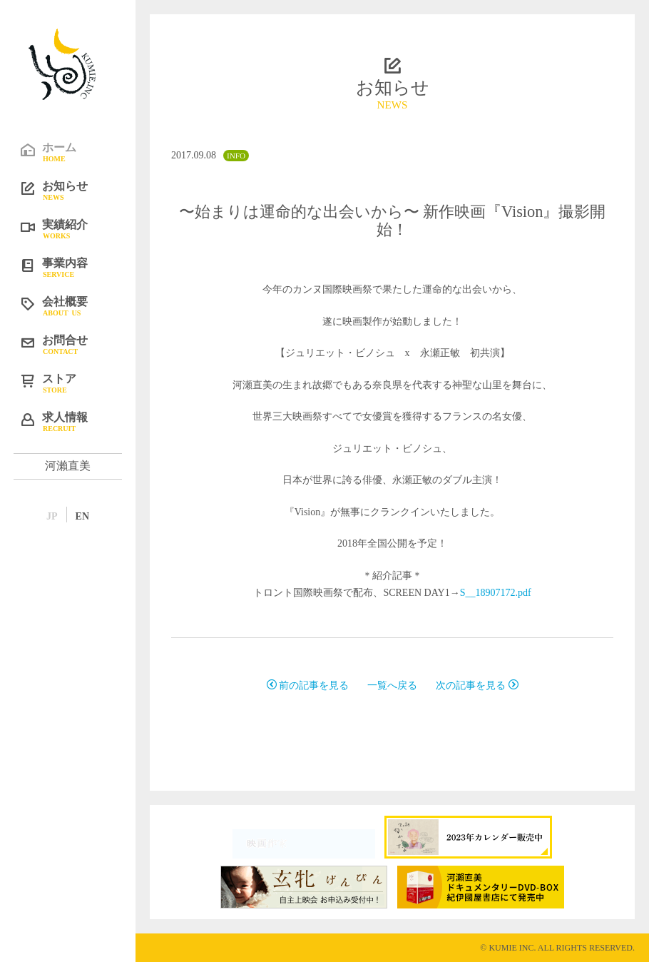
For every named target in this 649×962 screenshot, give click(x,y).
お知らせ (78, 190)
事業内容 (78, 267)
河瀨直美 (68, 466)
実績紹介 (78, 228)
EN (82, 516)
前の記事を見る (308, 685)
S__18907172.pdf (495, 592)
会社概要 (78, 305)
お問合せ (78, 344)
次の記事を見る (477, 685)
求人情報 (78, 421)
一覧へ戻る (392, 685)
